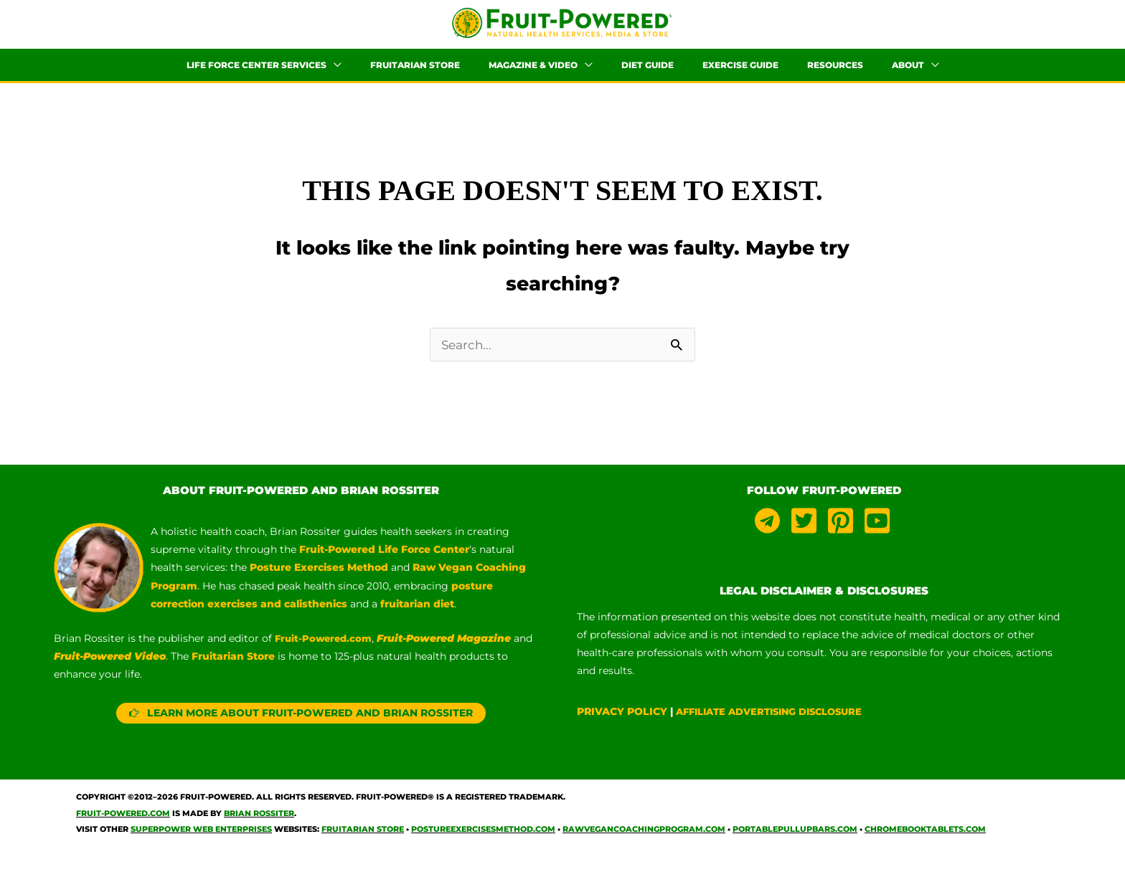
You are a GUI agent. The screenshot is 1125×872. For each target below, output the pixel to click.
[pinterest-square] (844, 537)
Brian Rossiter (259, 829)
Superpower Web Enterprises (201, 845)
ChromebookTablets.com (925, 845)
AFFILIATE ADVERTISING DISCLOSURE (778, 728)
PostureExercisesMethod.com (483, 845)
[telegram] (771, 537)
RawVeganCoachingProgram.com (643, 845)
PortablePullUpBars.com (795, 845)
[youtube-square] (879, 537)
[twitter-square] (807, 537)
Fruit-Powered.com (326, 654)
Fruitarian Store (362, 845)
